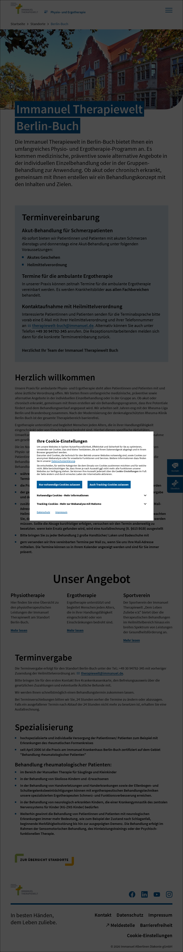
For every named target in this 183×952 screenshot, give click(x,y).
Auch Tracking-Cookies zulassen (109, 484)
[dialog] (91, 476)
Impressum (61, 512)
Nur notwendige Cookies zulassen (59, 484)
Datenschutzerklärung (63, 461)
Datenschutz (43, 512)
